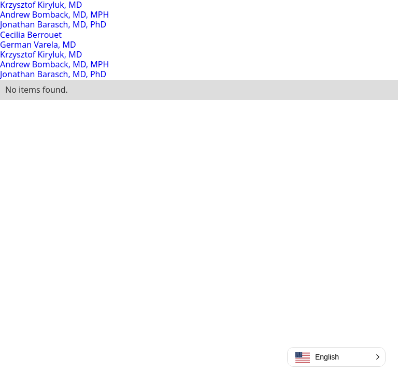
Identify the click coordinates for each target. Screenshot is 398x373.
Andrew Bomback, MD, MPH (54, 14)
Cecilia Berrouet (31, 34)
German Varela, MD (38, 44)
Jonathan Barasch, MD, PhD (53, 24)
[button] (336, 357)
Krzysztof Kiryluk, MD (41, 54)
